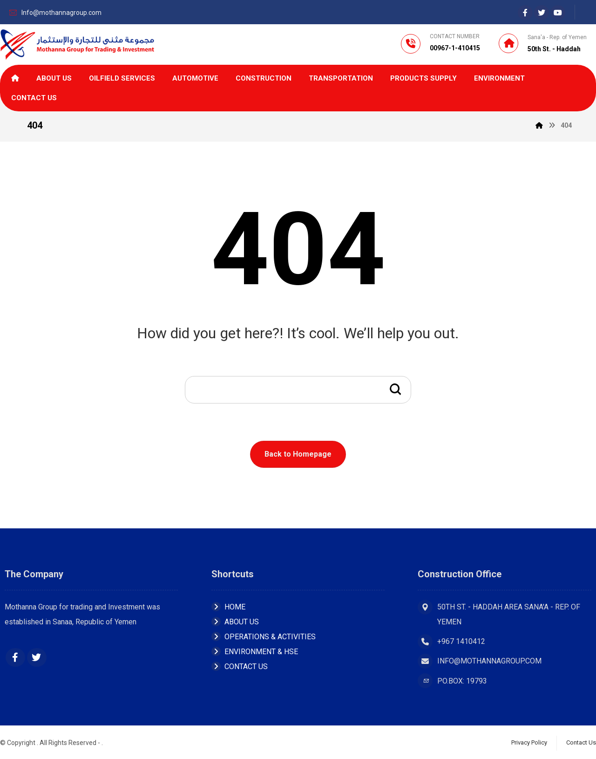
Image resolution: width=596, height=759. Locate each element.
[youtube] (557, 12)
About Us (235, 621)
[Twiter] (541, 12)
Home (228, 606)
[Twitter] (37, 657)
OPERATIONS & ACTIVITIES (263, 636)
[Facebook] (525, 12)
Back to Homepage (298, 454)
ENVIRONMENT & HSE (254, 651)
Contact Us (239, 666)
